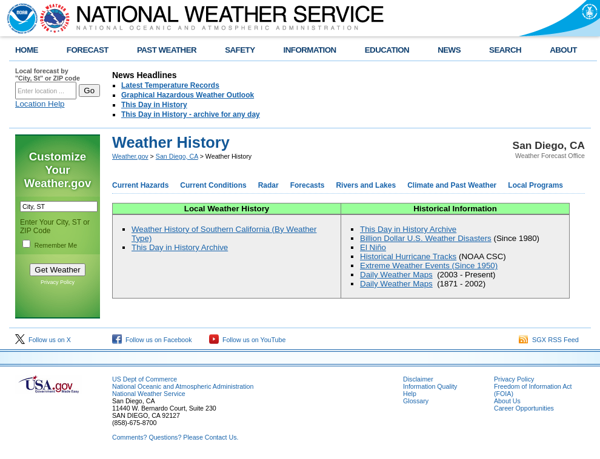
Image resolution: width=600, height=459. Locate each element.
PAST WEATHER (166, 49)
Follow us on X (43, 339)
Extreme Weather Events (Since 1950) (429, 265)
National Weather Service (148, 393)
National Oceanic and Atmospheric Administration (182, 386)
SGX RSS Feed (549, 339)
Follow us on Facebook (152, 339)
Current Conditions (213, 185)
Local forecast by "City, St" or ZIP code (47, 74)
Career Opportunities (524, 408)
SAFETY (240, 49)
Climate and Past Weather (451, 185)
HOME (26, 49)
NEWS (449, 49)
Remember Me (56, 245)
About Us (507, 401)
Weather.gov (130, 156)
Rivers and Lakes (366, 185)
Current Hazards (140, 185)
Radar (268, 185)
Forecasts (307, 185)
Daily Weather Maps (396, 274)
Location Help (40, 103)
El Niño (373, 247)
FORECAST (87, 49)
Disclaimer (418, 379)
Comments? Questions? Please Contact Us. (175, 437)
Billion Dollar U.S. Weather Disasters (426, 238)
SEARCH (505, 49)
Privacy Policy (58, 282)
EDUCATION (387, 49)
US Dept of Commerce (144, 379)
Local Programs (535, 185)
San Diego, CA (177, 156)
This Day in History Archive (180, 247)
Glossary (415, 401)
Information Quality (430, 386)
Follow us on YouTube (247, 339)
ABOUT (563, 49)
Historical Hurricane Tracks (408, 256)
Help (409, 393)
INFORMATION (310, 49)
